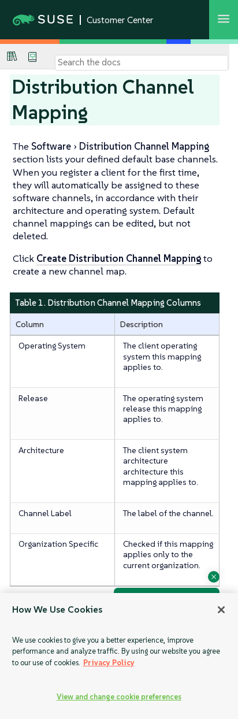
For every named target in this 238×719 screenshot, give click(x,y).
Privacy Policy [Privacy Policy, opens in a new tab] (109, 663)
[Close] (221, 609)
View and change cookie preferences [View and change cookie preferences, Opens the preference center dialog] (119, 697)
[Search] (141, 62)
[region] (119, 656)
